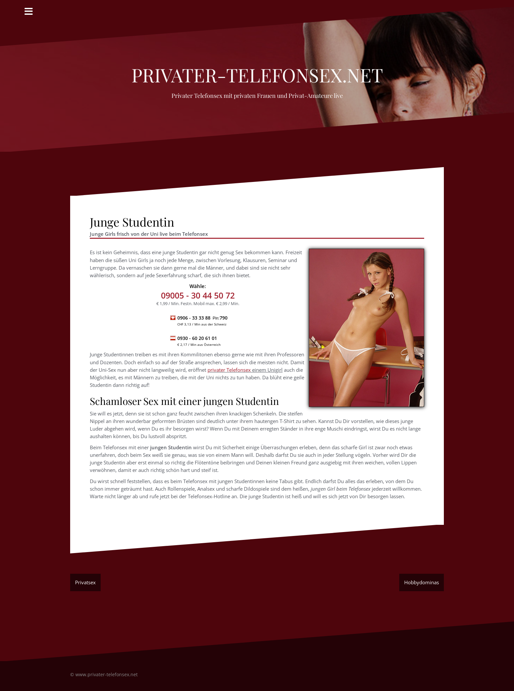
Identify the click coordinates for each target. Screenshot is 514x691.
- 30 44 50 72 (198, 295)
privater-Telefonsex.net (257, 71)
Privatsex (85, 582)
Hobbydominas (421, 582)
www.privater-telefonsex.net (106, 674)
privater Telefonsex (229, 370)
